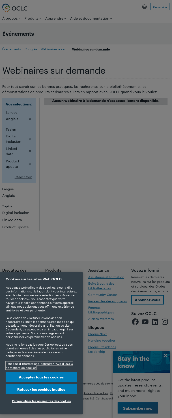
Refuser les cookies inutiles (41, 389)
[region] (41, 343)
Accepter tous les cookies (41, 376)
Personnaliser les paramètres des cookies (41, 401)
